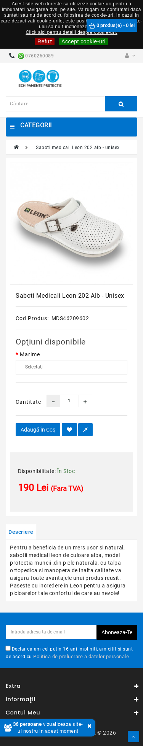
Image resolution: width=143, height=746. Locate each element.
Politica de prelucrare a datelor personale (81, 656)
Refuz (44, 41)
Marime (30, 354)
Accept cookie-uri (83, 41)
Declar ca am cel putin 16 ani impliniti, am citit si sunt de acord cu (69, 652)
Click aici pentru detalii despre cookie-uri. (71, 32)
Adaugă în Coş (38, 430)
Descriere (21, 532)
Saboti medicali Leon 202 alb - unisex (78, 147)
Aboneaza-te (116, 632)
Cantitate (25, 402)
